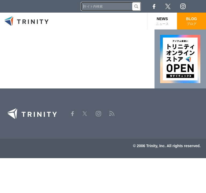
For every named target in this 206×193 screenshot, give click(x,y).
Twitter (168, 6)
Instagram (183, 6)
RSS (197, 6)
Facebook (154, 6)
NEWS (162, 21)
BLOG (191, 21)
